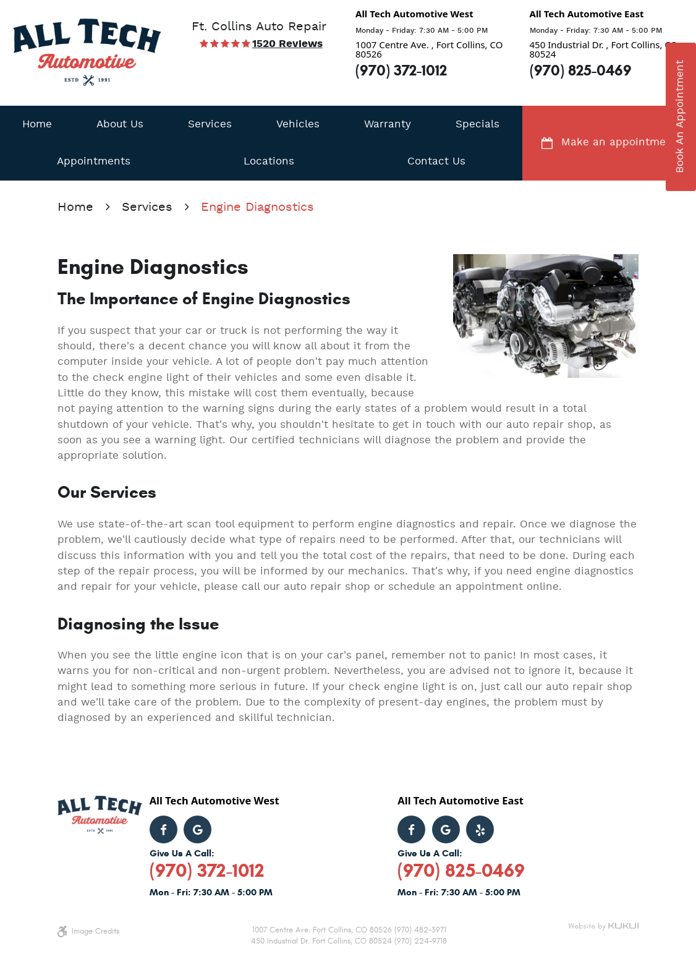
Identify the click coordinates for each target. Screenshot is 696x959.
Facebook (163, 829)
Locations (269, 161)
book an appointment (680, 116)
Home (37, 124)
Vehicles (298, 124)
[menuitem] (37, 124)
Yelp (480, 829)
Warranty (387, 124)
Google (197, 829)
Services (210, 124)
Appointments (93, 161)
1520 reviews (287, 44)
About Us (119, 124)
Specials (477, 124)
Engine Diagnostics (257, 208)
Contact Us (436, 161)
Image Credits (95, 931)
